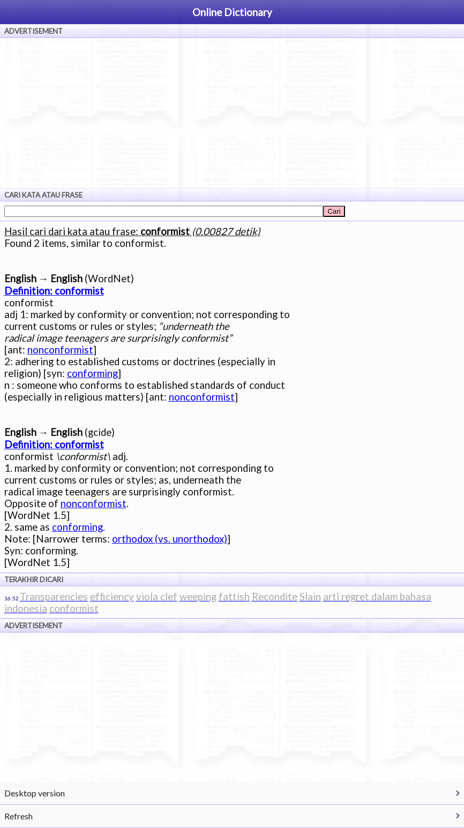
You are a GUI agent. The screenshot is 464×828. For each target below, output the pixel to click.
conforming (92, 373)
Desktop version (34, 793)
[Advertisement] (232, 113)
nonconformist (60, 350)
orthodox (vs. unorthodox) (169, 539)
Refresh (18, 816)
